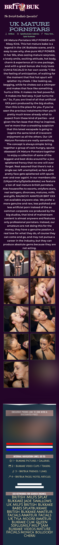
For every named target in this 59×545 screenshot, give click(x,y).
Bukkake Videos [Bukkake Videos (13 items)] (22, 529)
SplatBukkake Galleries (29, 34)
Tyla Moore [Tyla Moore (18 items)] (24, 519)
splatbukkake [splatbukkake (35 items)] (35, 508)
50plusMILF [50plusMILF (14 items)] (21, 526)
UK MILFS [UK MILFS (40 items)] (14, 505)
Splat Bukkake (29, 37)
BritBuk (11, 34)
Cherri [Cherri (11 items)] (29, 536)
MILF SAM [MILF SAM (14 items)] (39, 526)
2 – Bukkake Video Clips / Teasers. (29, 466)
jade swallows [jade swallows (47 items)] (37, 501)
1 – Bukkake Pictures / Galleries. (29, 461)
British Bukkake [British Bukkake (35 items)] (21, 512)
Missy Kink (48, 34)
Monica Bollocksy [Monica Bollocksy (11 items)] (37, 532)
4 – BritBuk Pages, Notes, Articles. (29, 477)
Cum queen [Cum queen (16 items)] (36, 522)
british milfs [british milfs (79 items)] (24, 497)
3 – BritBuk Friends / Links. (29, 471)
